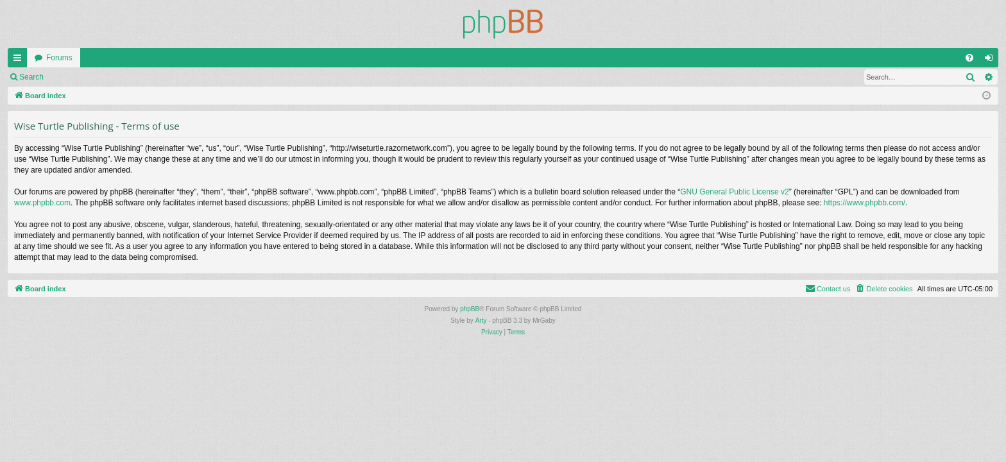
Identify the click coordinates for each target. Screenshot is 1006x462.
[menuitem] (969, 57)
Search (31, 77)
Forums (59, 57)
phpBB (469, 308)
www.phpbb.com (42, 202)
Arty (481, 320)
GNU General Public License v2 (734, 191)
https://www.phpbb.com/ (864, 202)
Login (71, 77)
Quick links (20, 60)
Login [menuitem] (991, 60)
